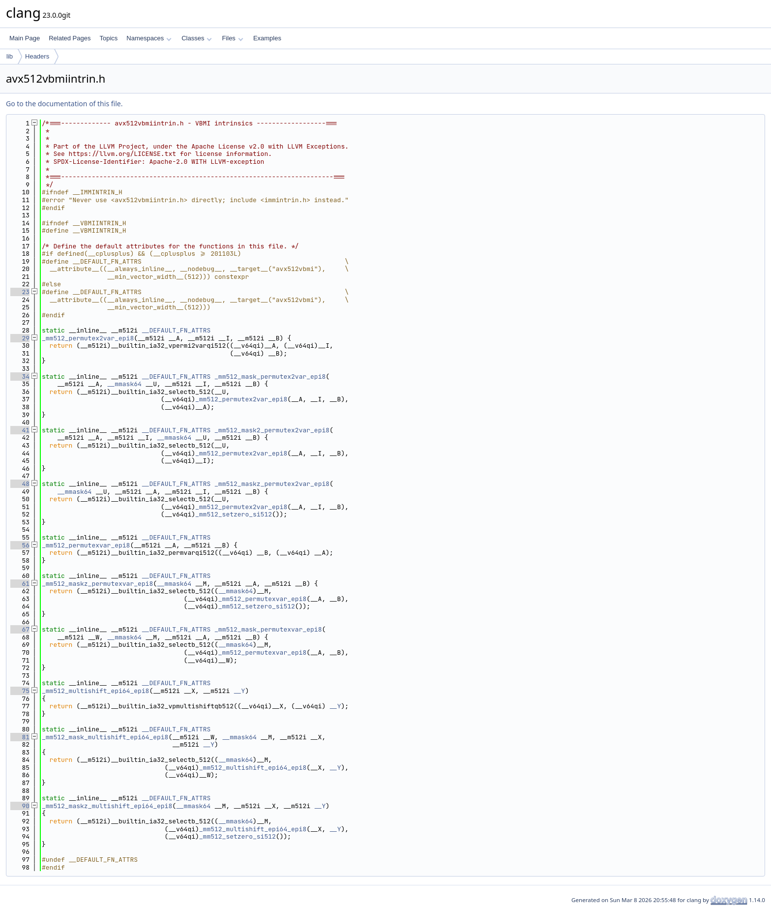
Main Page (24, 38)
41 (20, 430)
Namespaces (148, 38)
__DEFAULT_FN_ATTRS (176, 330)
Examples (267, 38)
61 (20, 583)
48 (20, 484)
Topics (108, 38)
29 (20, 338)
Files (232, 38)
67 (20, 629)
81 (20, 737)
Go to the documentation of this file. (64, 103)
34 (20, 376)
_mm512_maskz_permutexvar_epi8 (97, 583)
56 (20, 545)
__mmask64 (124, 384)
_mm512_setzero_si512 (233, 514)
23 (20, 292)
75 (20, 691)
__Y (239, 691)
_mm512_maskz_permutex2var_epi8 (271, 484)
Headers (37, 56)
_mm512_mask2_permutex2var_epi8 (271, 430)
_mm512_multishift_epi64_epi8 (95, 691)
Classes (196, 38)
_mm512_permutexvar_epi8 (86, 545)
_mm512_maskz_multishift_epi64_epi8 (107, 806)
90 (20, 806)
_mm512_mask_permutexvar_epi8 (268, 629)
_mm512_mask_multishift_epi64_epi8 (105, 737)
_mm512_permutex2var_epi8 (88, 338)
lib (9, 56)
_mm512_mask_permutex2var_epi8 (270, 376)
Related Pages (69, 38)
